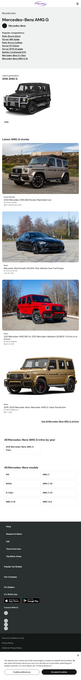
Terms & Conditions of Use (13, 638)
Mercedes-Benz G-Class (14, 55)
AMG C (46, 474)
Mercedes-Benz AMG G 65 (15, 58)
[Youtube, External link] (6, 621)
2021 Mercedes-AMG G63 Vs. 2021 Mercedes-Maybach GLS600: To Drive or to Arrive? (40, 337)
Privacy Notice (7, 643)
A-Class (9, 492)
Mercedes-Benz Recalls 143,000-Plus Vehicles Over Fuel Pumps (34, 268)
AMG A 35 (10, 501)
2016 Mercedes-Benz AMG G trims (20, 448)
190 (7, 474)
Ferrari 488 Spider (11, 39)
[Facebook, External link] (6, 617)
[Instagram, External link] (6, 625)
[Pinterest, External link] (6, 628)
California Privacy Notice (12, 648)
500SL (9, 483)
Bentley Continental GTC (14, 52)
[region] (40, 665)
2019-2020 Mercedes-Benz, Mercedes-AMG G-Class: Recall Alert (35, 407)
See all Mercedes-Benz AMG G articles (60, 421)
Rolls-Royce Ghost (11, 36)
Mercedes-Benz (9, 13)
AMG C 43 (47, 483)
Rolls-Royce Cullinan (12, 42)
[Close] (78, 655)
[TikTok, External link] (6, 613)
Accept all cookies (59, 672)
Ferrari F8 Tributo (10, 45)
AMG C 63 (47, 492)
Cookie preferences (22, 672)
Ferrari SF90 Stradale (12, 49)
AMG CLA (47, 501)
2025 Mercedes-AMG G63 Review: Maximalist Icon (27, 200)
